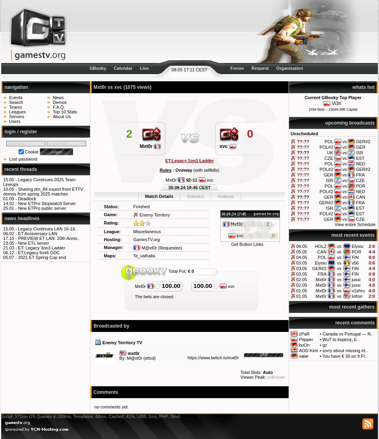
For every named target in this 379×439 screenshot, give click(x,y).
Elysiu (357, 246)
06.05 (301, 246)
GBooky (98, 68)
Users (15, 121)
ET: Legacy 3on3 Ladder (41, 247)
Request (259, 68)
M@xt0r (145, 247)
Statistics (195, 196)
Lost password (23, 159)
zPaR (304, 334)
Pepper (306, 339)
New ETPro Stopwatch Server (47, 203)
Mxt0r (321, 279)
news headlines (22, 218)
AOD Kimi (308, 350)
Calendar (123, 68)
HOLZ (320, 246)
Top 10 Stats (65, 111)
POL (322, 257)
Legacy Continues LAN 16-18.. (47, 228)
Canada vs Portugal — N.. (347, 334)
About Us (62, 116)
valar (303, 356)
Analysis (226, 196)
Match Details (159, 196)
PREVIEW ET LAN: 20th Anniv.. (48, 238)
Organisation (289, 68)
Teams (15, 107)
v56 (355, 263)
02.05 (301, 279)
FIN (355, 257)
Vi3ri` (337, 103)
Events (16, 97)
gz (324, 345)
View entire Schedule (355, 224)
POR (356, 251)
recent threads (20, 169)
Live (144, 68)
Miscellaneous (147, 231)
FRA (322, 274)
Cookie (31, 152)
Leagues (17, 111)
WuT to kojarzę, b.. (340, 339)
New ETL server (33, 243)
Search (16, 102)
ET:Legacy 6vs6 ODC (38, 252)
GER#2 (319, 268)
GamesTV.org (146, 239)
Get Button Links (247, 244)
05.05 (301, 251)
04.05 (301, 257)
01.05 (301, 290)
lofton (357, 296)
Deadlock (27, 198)
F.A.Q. (59, 107)
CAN (321, 251)
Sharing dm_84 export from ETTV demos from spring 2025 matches (43, 191)
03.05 (301, 263)
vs (339, 246)
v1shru (358, 290)
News (58, 97)
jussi (356, 279)
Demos (60, 102)
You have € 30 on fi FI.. (344, 356)
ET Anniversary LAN (37, 233)
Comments (106, 392)
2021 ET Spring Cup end (42, 257)
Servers (16, 116)
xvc (228, 146)
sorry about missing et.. (345, 350)
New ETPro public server (42, 208)
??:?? (303, 141)
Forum (237, 68)
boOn (304, 345)
